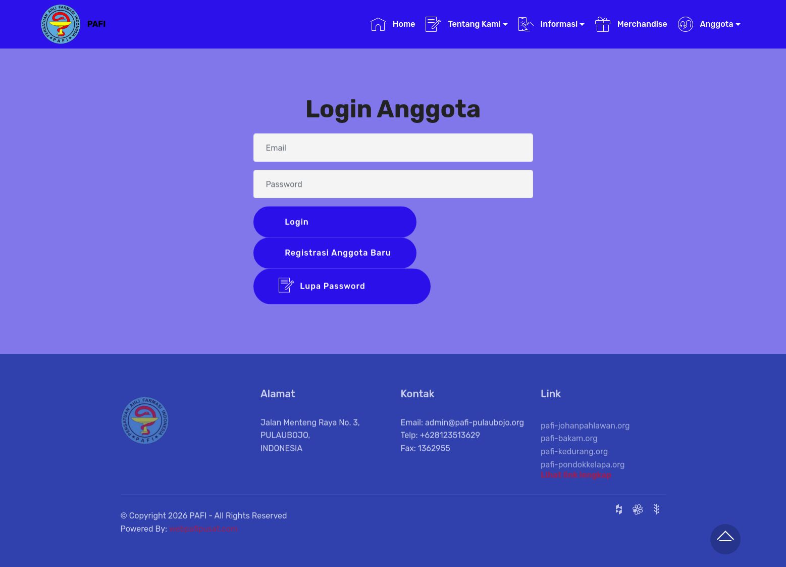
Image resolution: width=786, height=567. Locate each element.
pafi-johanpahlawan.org (585, 434)
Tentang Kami (463, 24)
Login (337, 222)
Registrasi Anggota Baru (337, 253)
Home (393, 24)
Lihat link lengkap (576, 477)
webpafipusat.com (203, 533)
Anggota (705, 24)
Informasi (548, 24)
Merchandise (631, 24)
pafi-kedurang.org (574, 460)
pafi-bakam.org (569, 447)
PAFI (96, 24)
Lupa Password (342, 287)
